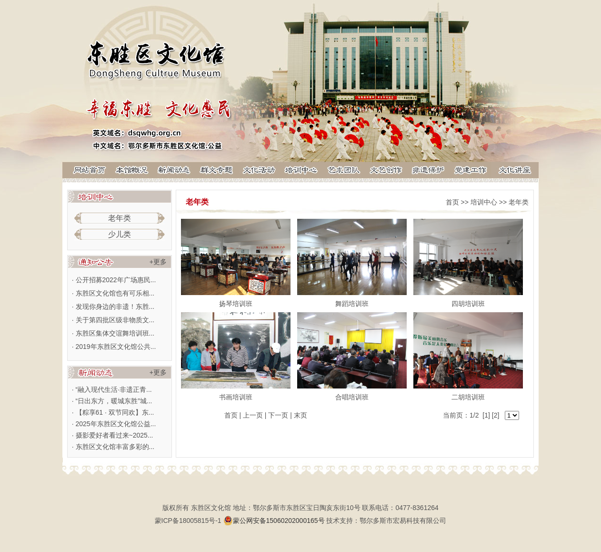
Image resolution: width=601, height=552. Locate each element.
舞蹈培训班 (352, 303)
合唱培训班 (352, 397)
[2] (496, 415)
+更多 (158, 262)
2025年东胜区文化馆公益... (116, 424)
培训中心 (484, 202)
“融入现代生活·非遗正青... (114, 389)
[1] (486, 415)
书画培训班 (235, 397)
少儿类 (119, 234)
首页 (452, 202)
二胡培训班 (468, 397)
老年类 (119, 218)
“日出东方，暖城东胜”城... (114, 401)
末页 (300, 415)
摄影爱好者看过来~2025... (114, 435)
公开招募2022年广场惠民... (116, 280)
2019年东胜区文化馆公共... (116, 346)
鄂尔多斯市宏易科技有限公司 (403, 520)
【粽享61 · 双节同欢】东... (115, 412)
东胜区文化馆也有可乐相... (115, 293)
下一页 (278, 415)
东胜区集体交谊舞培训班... (115, 333)
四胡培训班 (468, 303)
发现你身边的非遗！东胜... (115, 306)
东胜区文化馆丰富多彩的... (115, 446)
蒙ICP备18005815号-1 (188, 520)
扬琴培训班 (235, 303)
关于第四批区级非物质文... (115, 320)
